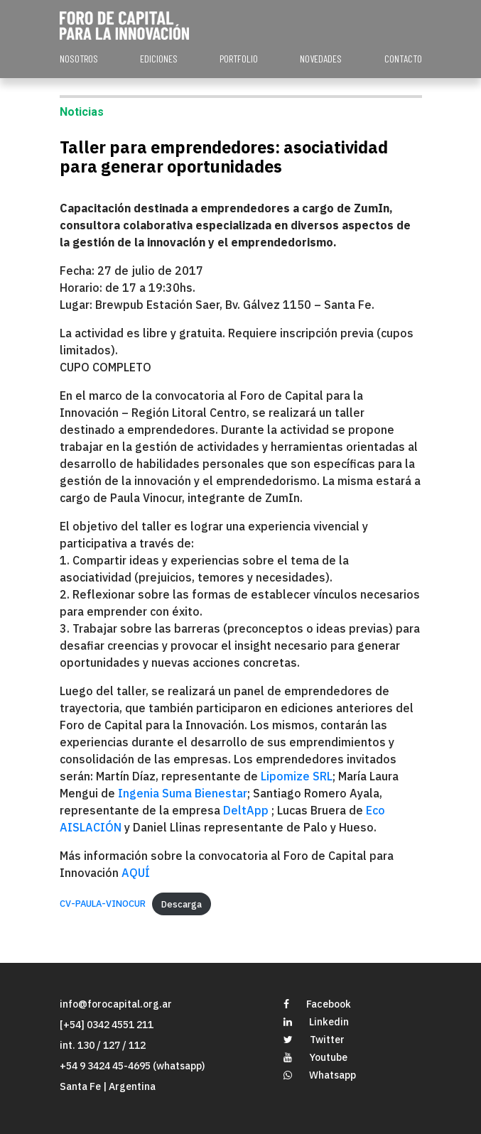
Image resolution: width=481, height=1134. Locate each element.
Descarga (181, 904)
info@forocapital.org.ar (116, 1004)
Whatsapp (319, 1075)
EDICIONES (159, 59)
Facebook (317, 1004)
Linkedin (316, 1021)
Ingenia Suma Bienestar (181, 793)
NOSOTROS (79, 59)
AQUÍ (135, 873)
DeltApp (247, 810)
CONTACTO (403, 59)
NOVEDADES (321, 59)
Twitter (314, 1039)
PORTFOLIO (239, 59)
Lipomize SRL (297, 776)
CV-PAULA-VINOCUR (103, 904)
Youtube (315, 1057)
